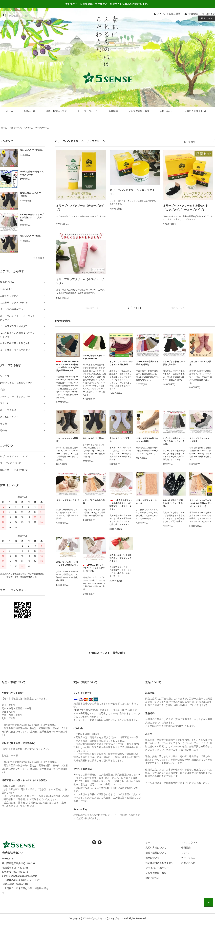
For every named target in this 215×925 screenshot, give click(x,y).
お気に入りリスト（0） (196, 111)
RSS (148, 878)
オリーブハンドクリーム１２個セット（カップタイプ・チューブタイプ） (185, 207)
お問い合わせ (167, 111)
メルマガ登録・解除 (139, 111)
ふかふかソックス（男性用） (67, 440)
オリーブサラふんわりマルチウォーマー (94, 357)
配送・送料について (156, 852)
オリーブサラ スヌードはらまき (147, 501)
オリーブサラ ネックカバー (67, 501)
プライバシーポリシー (157, 868)
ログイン (210, 13)
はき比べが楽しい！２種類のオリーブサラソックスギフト (120, 558)
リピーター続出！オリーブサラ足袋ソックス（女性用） (32, 217)
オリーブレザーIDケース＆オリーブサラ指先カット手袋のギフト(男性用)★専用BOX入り (67, 366)
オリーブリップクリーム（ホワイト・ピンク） (80, 281)
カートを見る (188, 857)
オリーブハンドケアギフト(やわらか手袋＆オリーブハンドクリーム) (200, 503)
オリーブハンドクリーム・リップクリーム (30, 128)
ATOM (155, 878)
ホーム (9, 111)
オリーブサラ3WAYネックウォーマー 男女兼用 (121, 363)
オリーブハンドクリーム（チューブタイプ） (80, 207)
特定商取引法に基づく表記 (159, 863)
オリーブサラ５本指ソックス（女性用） (147, 440)
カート (205, 18)
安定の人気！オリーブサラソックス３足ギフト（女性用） (94, 568)
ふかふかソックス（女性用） (200, 363)
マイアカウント (189, 842)
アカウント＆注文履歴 (168, 13)
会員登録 (193, 13)
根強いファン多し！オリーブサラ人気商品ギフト (67, 563)
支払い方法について (156, 847)
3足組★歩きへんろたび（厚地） (30, 194)
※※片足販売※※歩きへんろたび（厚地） (32, 173)
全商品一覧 (29, 111)
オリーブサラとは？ (87, 111)
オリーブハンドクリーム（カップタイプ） (132, 192)
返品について (152, 857)
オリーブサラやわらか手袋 (94, 501)
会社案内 (113, 111)
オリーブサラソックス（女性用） (199, 440)
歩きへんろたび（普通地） (32, 150)
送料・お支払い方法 (56, 111)
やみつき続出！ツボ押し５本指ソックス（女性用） (174, 503)
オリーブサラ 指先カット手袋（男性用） (174, 363)
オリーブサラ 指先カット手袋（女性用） (147, 363)
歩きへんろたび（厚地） (31, 236)
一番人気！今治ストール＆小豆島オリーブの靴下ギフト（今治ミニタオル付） (120, 504)
